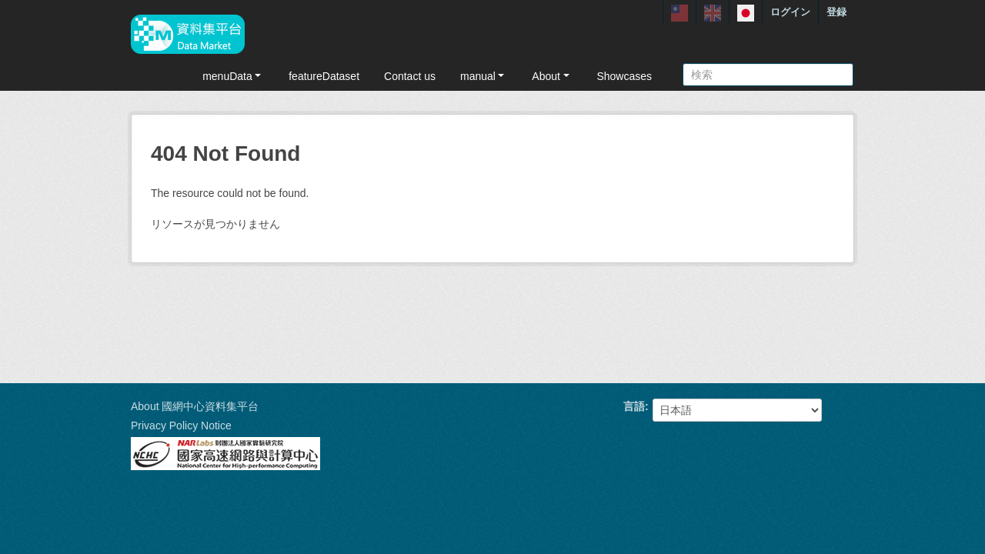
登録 (836, 12)
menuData (233, 76)
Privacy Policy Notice (181, 425)
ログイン (790, 12)
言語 (634, 406)
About (552, 76)
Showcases (624, 76)
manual (483, 76)
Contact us (410, 76)
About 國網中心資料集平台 (195, 406)
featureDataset (324, 76)
